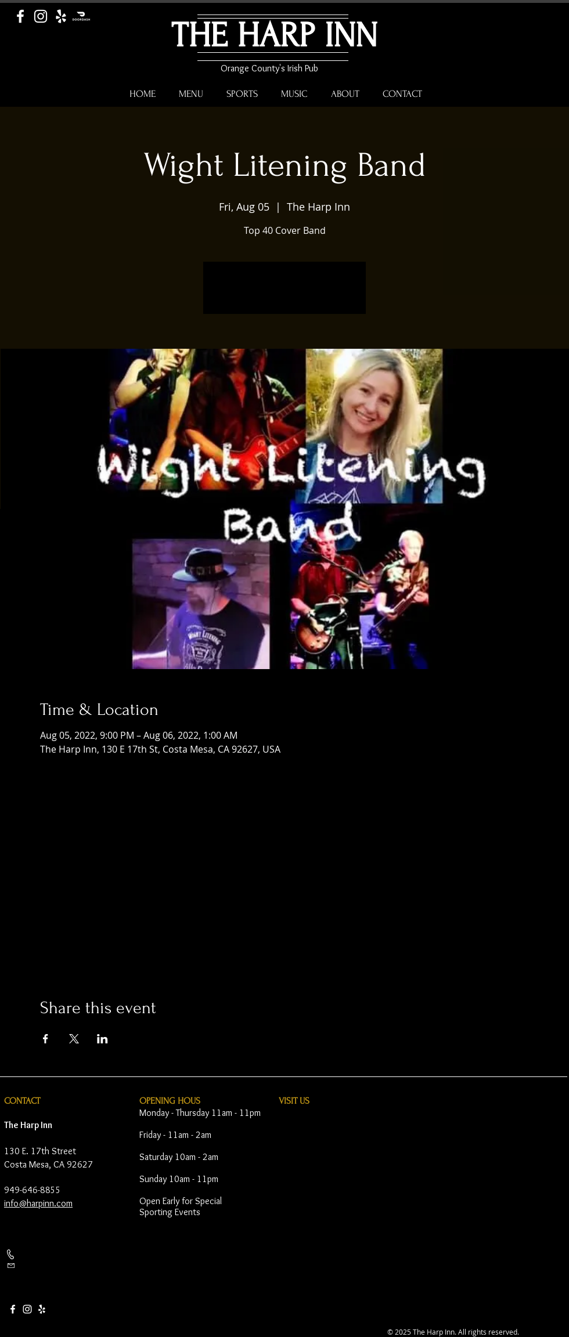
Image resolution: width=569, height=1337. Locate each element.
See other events (285, 295)
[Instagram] (40, 16)
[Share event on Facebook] (45, 1038)
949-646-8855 (32, 1189)
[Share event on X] (74, 1038)
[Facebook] (20, 16)
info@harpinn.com (38, 1203)
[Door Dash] (81, 16)
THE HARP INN (274, 35)
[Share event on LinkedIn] (102, 1038)
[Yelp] (61, 16)
